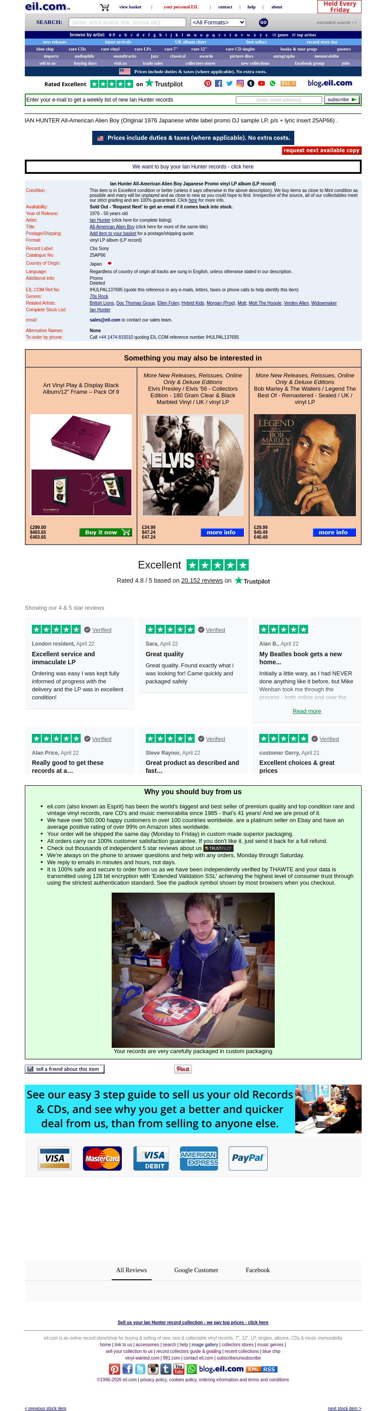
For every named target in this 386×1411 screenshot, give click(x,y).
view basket (130, 6)
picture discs (241, 56)
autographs (284, 56)
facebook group (309, 63)
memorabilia (327, 56)
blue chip (45, 49)
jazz (154, 56)
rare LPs (143, 49)
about (277, 6)
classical (178, 56)
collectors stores (200, 63)
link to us (123, 1344)
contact (225, 6)
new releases (54, 41)
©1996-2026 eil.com (117, 1379)
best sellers (256, 41)
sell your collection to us (128, 1351)
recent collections (242, 1351)
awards (206, 56)
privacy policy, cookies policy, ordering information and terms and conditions (214, 1379)
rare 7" (171, 49)
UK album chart (190, 41)
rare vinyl (110, 49)
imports (51, 56)
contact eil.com (198, 1358)
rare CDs (77, 49)
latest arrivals (118, 41)
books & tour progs (299, 49)
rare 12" (199, 49)
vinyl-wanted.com (142, 1358)
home (105, 1344)
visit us (120, 63)
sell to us (47, 63)
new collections (255, 63)
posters (344, 49)
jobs (346, 63)
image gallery (205, 1344)
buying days (85, 63)
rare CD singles (240, 49)
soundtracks (124, 56)
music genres (270, 1344)
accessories (147, 1344)
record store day (322, 41)
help (252, 6)
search (169, 1344)
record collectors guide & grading (188, 1351)
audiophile (84, 56)
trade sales (153, 63)
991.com (171, 1358)
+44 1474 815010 (116, 337)
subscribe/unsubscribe (239, 1358)
